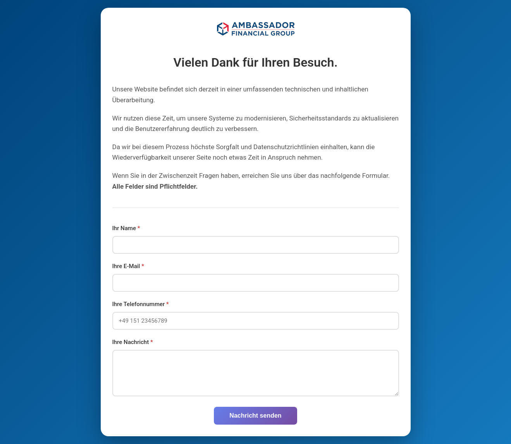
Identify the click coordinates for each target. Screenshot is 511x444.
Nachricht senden (255, 415)
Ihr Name (126, 228)
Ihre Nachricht (132, 342)
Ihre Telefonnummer (140, 304)
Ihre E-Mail (128, 266)
